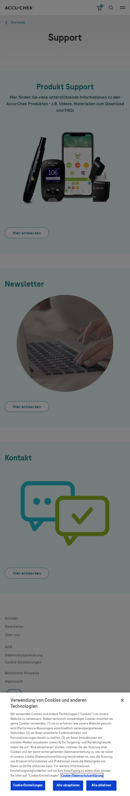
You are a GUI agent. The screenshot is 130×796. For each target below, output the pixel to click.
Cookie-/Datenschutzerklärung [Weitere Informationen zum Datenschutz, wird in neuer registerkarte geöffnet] (82, 775)
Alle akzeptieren (68, 785)
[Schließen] (122, 700)
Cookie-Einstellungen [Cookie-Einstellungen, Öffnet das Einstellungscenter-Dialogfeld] (28, 785)
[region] (65, 744)
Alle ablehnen (101, 785)
